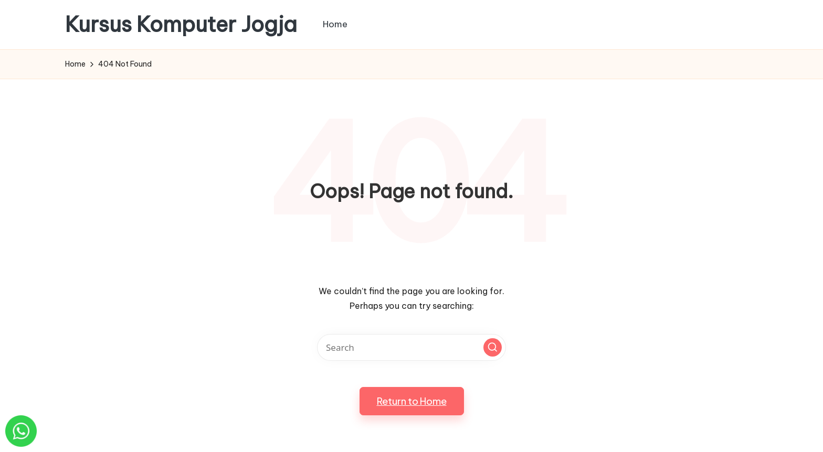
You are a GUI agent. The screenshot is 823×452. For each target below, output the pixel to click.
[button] (492, 347)
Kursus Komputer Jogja (181, 24)
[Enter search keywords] (411, 347)
